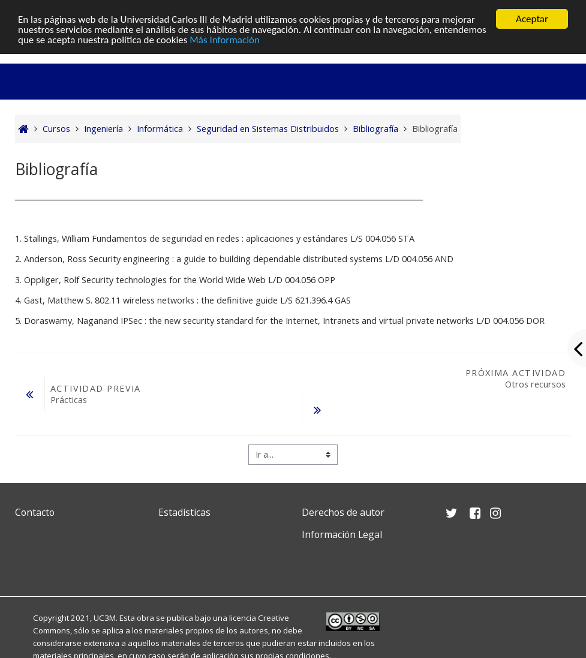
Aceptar (532, 19)
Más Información (225, 40)
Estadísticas (184, 512)
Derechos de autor (343, 512)
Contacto (35, 512)
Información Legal (342, 534)
